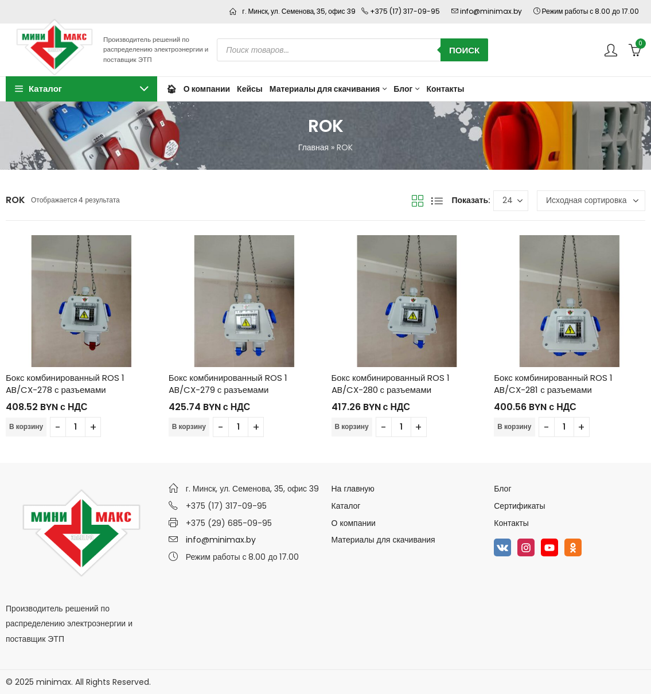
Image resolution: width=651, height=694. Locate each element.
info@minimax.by (221, 539)
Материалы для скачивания (383, 539)
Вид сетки (417, 201)
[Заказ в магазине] (591, 200)
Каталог (346, 506)
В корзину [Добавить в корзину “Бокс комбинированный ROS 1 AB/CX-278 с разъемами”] (26, 426)
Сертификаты (519, 506)
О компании (354, 523)
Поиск (464, 50)
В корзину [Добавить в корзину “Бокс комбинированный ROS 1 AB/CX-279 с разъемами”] (189, 426)
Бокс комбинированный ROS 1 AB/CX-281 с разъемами (553, 384)
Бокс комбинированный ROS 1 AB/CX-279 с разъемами (228, 384)
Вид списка (437, 201)
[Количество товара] (75, 427)
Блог (502, 488)
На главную (353, 488)
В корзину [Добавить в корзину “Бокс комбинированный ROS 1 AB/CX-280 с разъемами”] (352, 426)
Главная (313, 147)
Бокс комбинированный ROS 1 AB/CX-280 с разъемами (391, 384)
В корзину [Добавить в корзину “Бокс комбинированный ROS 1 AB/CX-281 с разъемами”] (514, 426)
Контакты (511, 523)
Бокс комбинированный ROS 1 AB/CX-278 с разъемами (65, 384)
